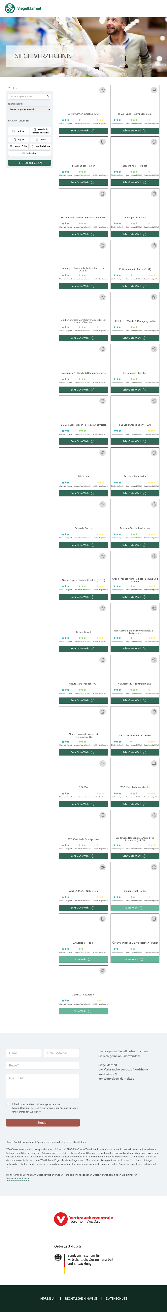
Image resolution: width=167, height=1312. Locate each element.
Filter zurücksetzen (29, 163)
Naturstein (29, 153)
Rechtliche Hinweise (81, 1298)
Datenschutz (116, 1298)
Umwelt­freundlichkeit (82, 123)
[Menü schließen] (158, 8)
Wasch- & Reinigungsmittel (40, 131)
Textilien (18, 131)
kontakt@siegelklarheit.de (116, 1078)
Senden (42, 1122)
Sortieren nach (15, 104)
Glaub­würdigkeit (65, 123)
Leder (40, 139)
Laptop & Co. (18, 146)
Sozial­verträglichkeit (100, 123)
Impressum (48, 1298)
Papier (18, 139)
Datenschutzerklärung (18, 1178)
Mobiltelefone (40, 146)
